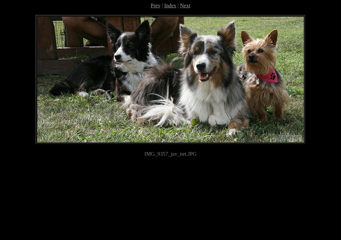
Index (170, 5)
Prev (155, 5)
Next (185, 5)
